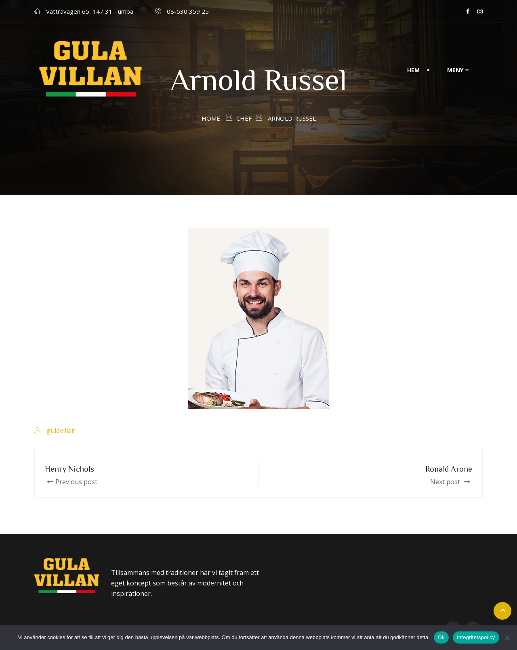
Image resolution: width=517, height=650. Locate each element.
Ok (441, 637)
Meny (455, 70)
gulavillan (61, 430)
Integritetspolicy (476, 637)
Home (211, 118)
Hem (413, 70)
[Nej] (507, 637)
